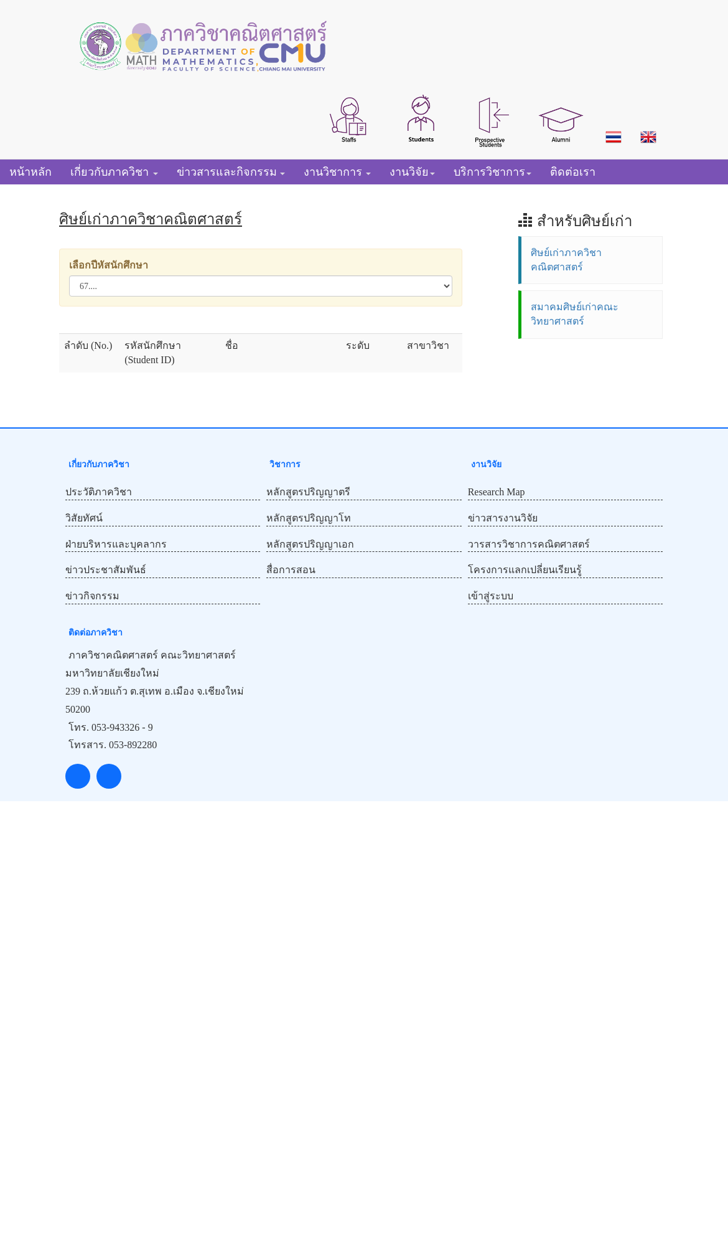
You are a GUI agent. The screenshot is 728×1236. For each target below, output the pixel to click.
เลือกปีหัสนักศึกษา (108, 265)
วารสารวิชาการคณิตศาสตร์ (529, 544)
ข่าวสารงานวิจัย (503, 518)
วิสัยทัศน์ (84, 518)
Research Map (496, 492)
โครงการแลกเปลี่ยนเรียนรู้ (525, 569)
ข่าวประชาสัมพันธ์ (105, 569)
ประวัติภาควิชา (98, 492)
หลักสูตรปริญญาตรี (308, 492)
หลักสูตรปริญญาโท (308, 518)
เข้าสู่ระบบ (490, 596)
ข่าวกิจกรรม (92, 596)
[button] (349, 118)
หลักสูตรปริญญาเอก (310, 544)
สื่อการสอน (290, 569)
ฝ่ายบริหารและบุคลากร (116, 544)
